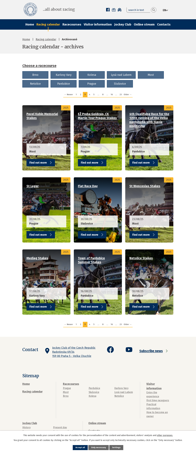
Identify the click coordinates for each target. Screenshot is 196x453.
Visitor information (98, 24)
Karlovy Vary (64, 75)
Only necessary (98, 447)
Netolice (35, 83)
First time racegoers (157, 400)
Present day (60, 427)
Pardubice (63, 83)
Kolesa (91, 75)
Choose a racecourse (39, 66)
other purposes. (165, 435)
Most (151, 75)
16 (112, 94)
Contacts (164, 24)
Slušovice (120, 83)
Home (29, 24)
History (26, 427)
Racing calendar (48, 24)
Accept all (80, 447)
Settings (116, 447)
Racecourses (71, 24)
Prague (91, 83)
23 (121, 94)
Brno (35, 75)
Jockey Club (122, 24)
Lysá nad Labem (121, 75)
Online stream (144, 24)
